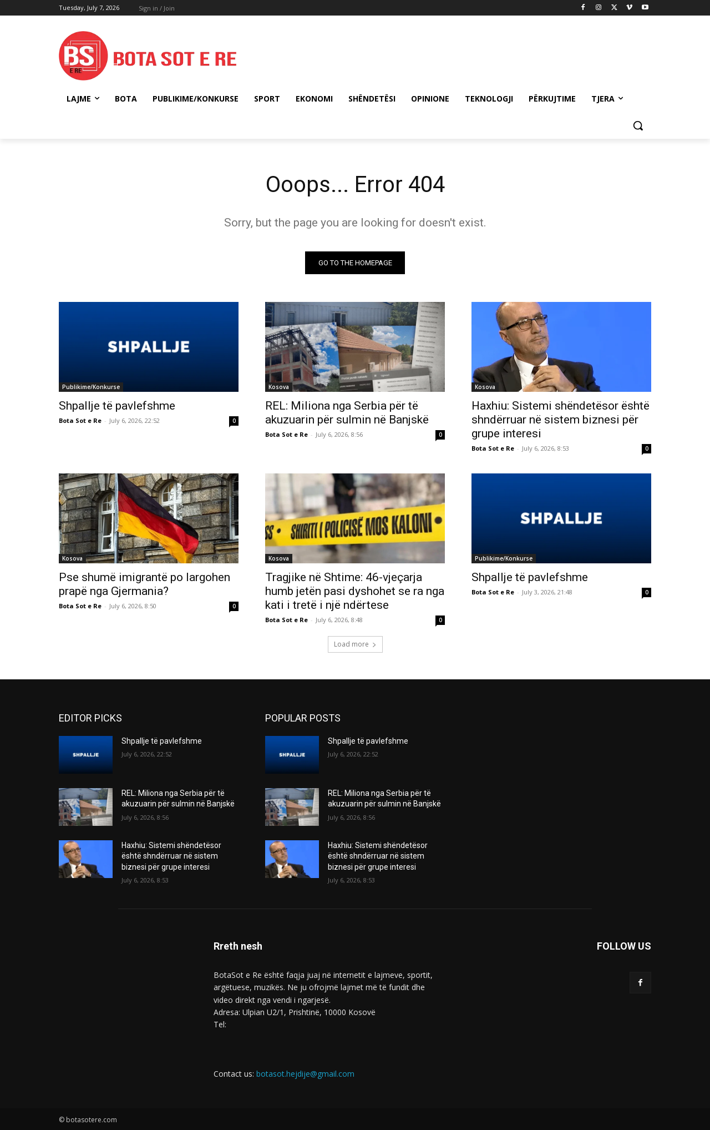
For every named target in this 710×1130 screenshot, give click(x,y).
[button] (638, 125)
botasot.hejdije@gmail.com (305, 1073)
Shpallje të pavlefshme (117, 405)
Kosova (278, 387)
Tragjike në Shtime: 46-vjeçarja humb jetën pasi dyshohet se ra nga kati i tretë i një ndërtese (354, 591)
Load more (355, 644)
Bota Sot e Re (80, 420)
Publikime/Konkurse (91, 387)
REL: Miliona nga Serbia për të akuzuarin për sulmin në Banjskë (347, 412)
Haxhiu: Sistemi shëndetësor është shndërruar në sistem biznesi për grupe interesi (560, 419)
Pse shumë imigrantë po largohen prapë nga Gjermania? (144, 584)
